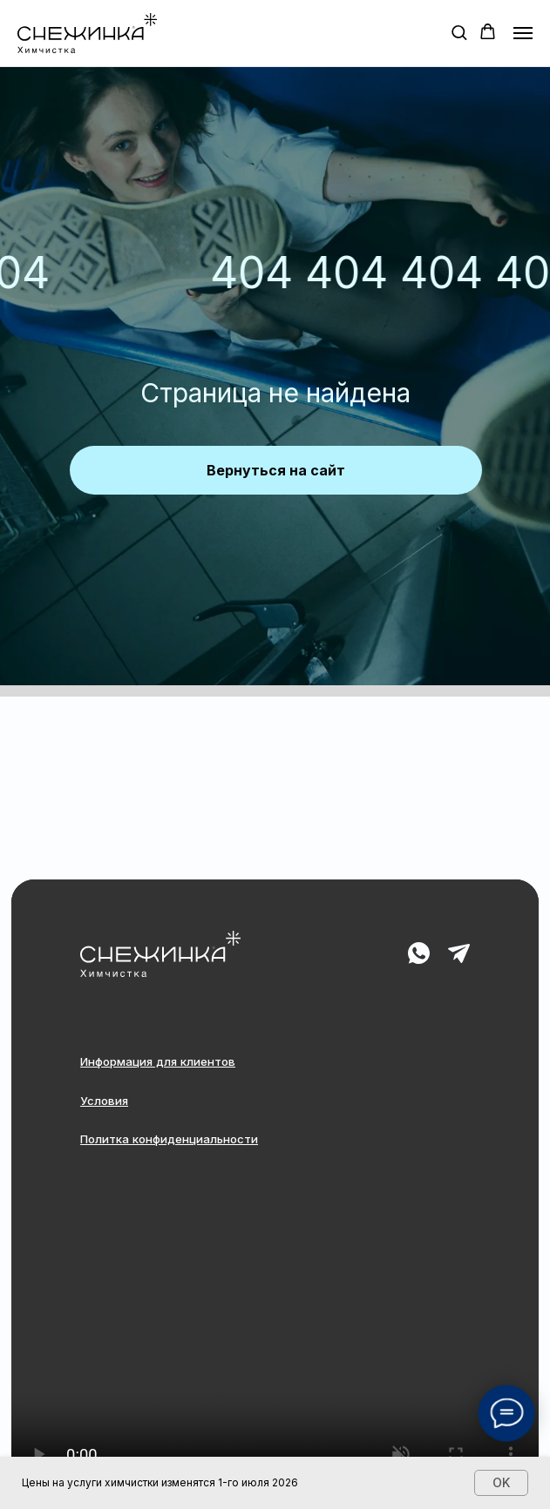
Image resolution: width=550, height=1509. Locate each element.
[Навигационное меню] (523, 33)
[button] (459, 32)
